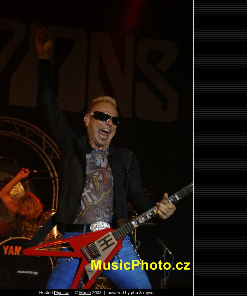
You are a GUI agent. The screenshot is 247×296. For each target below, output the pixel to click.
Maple (85, 292)
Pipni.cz (61, 292)
